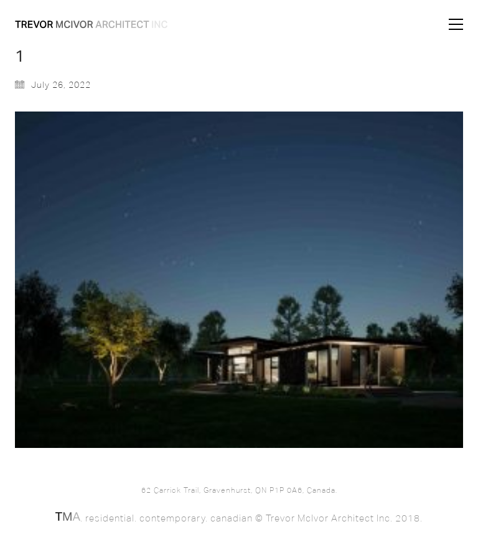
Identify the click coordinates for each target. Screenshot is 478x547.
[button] (456, 24)
